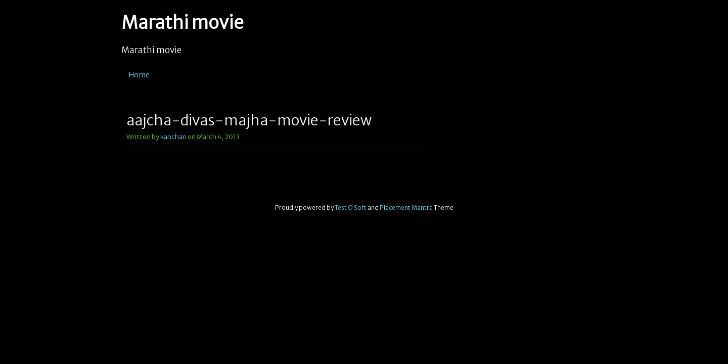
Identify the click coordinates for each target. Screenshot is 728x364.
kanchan (173, 136)
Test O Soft (351, 207)
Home (139, 74)
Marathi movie (182, 23)
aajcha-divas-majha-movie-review (249, 120)
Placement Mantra (406, 207)
